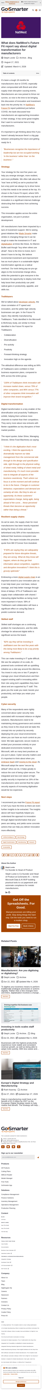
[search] (33, 10)
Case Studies (4, 1244)
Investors (4, 1302)
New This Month (5, 1228)
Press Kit (4, 1315)
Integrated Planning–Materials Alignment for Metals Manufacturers (17, 1346)
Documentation (5, 1247)
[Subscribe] (38, 1157)
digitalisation (6, 244)
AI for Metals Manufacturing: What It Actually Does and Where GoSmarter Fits (20, 1328)
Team (3, 1281)
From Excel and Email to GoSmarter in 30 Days (12, 1337)
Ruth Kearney (8, 1090)
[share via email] (8, 854)
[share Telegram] (33, 854)
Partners (4, 1298)
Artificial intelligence (8, 837)
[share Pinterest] (25, 854)
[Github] (9, 892)
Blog (30, 58)
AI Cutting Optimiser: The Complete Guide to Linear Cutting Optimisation (19, 1325)
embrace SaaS (8, 762)
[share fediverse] (16, 854)
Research (31, 842)
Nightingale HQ (6, 1288)
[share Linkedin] (20, 854)
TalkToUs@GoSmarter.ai (13, 1140)
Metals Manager (6, 1178)
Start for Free (13, 926)
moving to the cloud (28, 762)
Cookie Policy (6, 1312)
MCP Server (5, 1268)
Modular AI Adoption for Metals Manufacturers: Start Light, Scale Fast (18, 1359)
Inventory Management (9, 1201)
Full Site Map (4, 1231)
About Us (4, 1277)
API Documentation (6, 1265)
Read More (6, 997)
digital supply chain (26, 577)
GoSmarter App (6, 1185)
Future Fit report (32, 802)
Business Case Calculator (8, 1250)
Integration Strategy (6, 1259)
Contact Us (5, 1305)
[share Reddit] (29, 854)
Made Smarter (25, 233)
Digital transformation (9, 842)
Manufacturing (22, 842)
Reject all (21, 1377)
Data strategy (20, 837)
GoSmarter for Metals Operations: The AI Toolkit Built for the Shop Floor (18, 1340)
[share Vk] (37, 854)
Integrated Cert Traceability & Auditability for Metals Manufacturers (17, 1343)
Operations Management (9, 1205)
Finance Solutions (7, 1198)
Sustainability (6, 847)
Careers (4, 1291)
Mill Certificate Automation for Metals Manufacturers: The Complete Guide (19, 1352)
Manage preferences (21, 1381)
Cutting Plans (6, 1171)
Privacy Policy (6, 1309)
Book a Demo (28, 926)
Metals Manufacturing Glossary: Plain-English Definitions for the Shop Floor (19, 1349)
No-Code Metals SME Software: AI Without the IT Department (16, 1362)
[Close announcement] (40, 3)
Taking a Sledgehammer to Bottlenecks (12, 2)
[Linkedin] (6, 892)
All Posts (3, 1219)
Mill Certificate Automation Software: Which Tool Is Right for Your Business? (19, 1355)
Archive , (23, 58)
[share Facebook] (12, 854)
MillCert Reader (6, 1175)
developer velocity (27, 302)
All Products (5, 1168)
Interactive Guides (6, 1253)
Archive (21, 977)
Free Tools (5, 1182)
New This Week (5, 1225)
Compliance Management (10, 1194)
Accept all (21, 1385)
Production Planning (8, 1208)
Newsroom (5, 1295)
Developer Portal (6, 1262)
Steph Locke (8, 58)
